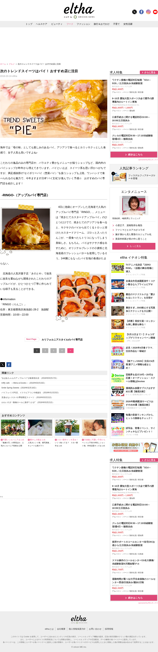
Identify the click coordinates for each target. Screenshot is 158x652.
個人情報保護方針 (77, 629)
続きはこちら (135, 154)
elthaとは (49, 629)
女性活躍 (127, 24)
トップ (29, 24)
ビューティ (56, 24)
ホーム (3, 64)
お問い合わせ (95, 629)
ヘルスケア (41, 24)
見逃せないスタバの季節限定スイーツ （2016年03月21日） (27, 397)
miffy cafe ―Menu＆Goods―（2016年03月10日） (23, 383)
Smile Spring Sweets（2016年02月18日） (19, 388)
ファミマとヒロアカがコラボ (130, 230)
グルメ (12, 64)
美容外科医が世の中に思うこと (131, 239)
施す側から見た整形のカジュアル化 (133, 234)
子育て (116, 24)
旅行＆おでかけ (102, 24)
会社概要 (61, 629)
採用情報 (109, 629)
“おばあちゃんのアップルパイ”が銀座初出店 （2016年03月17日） (29, 378)
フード (70, 24)
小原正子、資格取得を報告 (128, 225)
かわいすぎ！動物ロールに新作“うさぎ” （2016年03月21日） (27, 402)
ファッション (83, 24)
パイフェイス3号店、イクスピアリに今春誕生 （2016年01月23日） (30, 392)
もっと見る (135, 246)
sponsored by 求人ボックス (148, 160)
